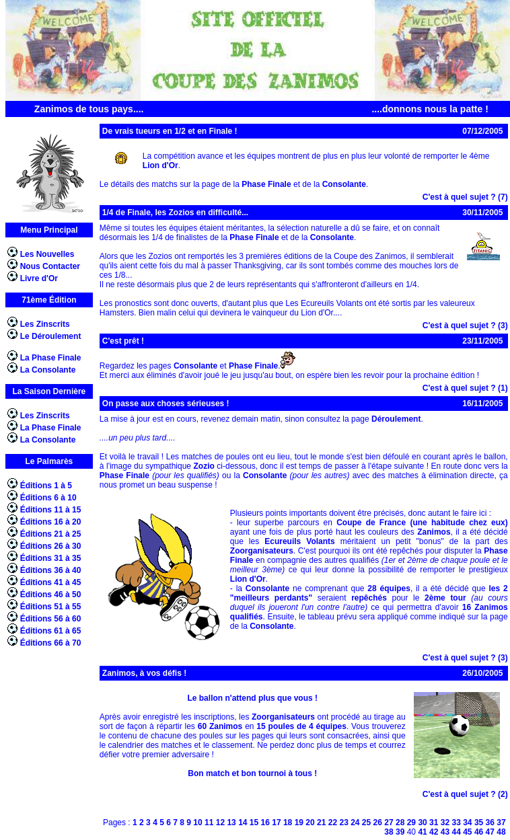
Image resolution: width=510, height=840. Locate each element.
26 (377, 822)
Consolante (344, 184)
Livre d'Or (39, 278)
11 (209, 822)
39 (400, 832)
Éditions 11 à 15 (50, 509)
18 (287, 822)
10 (197, 822)
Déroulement (396, 419)
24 (355, 822)
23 (343, 822)
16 (265, 822)
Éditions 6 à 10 (48, 497)
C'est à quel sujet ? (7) (465, 197)
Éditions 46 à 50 (50, 594)
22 (332, 822)
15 (254, 822)
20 (309, 822)
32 (445, 822)
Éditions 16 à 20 (50, 522)
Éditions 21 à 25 (50, 534)
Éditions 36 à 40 (50, 570)
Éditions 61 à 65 (50, 631)
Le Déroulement (50, 336)
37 (501, 822)
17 (276, 822)
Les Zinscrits (45, 324)
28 (400, 822)
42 (433, 832)
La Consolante (48, 370)
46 (478, 832)
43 (445, 832)
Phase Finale (266, 184)
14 (242, 822)
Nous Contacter (50, 266)
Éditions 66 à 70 (50, 643)
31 (433, 822)
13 (231, 822)
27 (388, 822)
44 (455, 832)
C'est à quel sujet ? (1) (465, 388)
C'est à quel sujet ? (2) (465, 794)
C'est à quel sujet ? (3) (465, 325)
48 (501, 832)
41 (422, 832)
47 (490, 832)
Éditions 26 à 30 (50, 546)
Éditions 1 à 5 (46, 485)
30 (422, 822)
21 (321, 822)
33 (455, 822)
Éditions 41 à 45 (50, 582)
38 (388, 832)
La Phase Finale (50, 357)
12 (220, 822)
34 (467, 822)
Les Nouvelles (47, 254)
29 (411, 822)
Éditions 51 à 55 (50, 606)
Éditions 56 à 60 (50, 618)
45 (467, 832)
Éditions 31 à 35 (50, 558)
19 (299, 822)
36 (490, 822)
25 (366, 822)
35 (478, 822)
